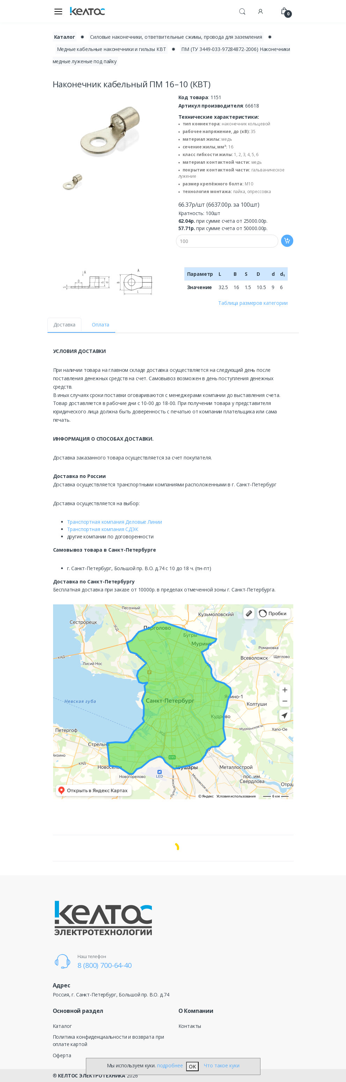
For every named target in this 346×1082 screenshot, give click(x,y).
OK (192, 1066)
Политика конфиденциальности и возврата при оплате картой (108, 1040)
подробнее (170, 1065)
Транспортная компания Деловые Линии (114, 521)
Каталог (62, 1026)
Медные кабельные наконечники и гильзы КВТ (111, 49)
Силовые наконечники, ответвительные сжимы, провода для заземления (176, 37)
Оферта (62, 1055)
